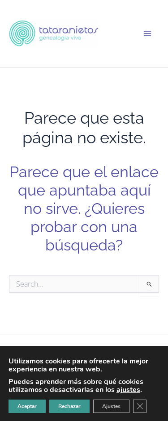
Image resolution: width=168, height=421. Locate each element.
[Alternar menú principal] (147, 33)
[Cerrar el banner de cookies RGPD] (139, 406)
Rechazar (69, 406)
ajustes (128, 390)
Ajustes (111, 406)
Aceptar (27, 406)
